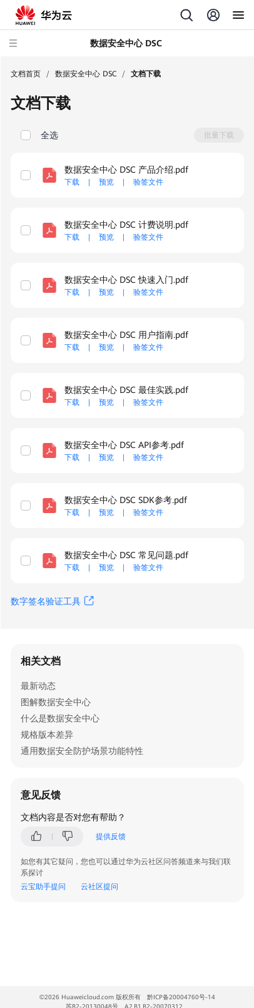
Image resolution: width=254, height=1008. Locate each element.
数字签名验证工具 (46, 601)
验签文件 (148, 182)
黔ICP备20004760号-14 (181, 997)
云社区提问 (99, 886)
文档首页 (26, 73)
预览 (106, 182)
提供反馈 (111, 836)
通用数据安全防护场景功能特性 (82, 751)
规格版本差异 (47, 735)
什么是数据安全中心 (60, 718)
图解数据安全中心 (56, 702)
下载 (71, 182)
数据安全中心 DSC (85, 73)
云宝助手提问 (43, 886)
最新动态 (38, 686)
